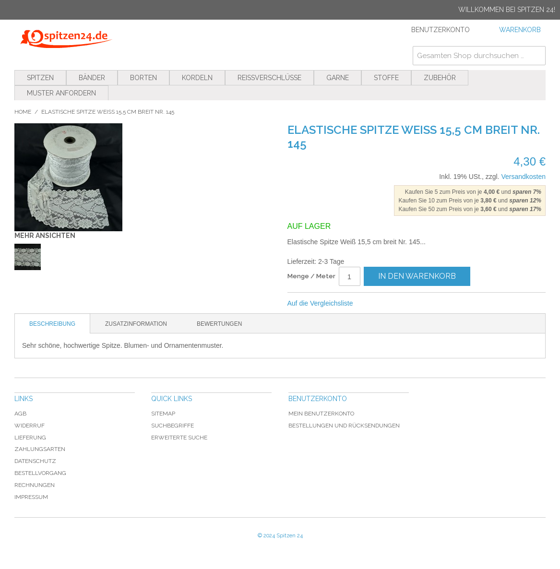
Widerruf (29, 425)
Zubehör (440, 78)
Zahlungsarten (39, 449)
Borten (143, 78)
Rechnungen (34, 485)
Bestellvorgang (40, 473)
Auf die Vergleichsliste (320, 303)
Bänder (92, 78)
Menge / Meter (311, 276)
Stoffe (386, 78)
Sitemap (163, 413)
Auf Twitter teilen (411, 303)
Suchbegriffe (172, 425)
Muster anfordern (61, 93)
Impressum (31, 497)
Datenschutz (35, 461)
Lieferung (30, 437)
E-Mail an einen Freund (373, 303)
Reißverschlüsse (269, 78)
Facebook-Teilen (392, 303)
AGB (20, 413)
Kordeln (197, 78)
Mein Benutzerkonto (321, 413)
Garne (337, 78)
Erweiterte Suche (179, 437)
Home (22, 111)
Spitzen (40, 78)
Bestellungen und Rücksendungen (344, 425)
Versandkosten (523, 176)
